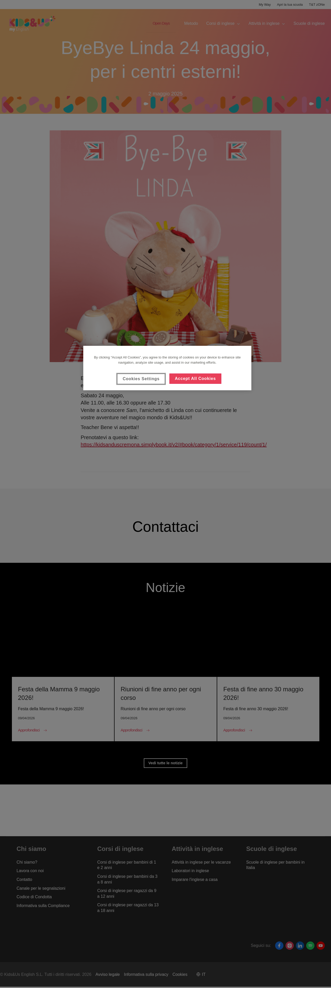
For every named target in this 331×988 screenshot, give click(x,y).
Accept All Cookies (195, 378)
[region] (167, 368)
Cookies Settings (141, 379)
